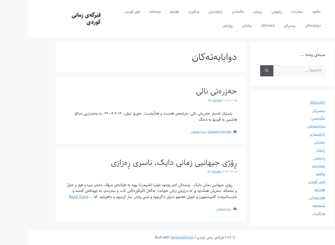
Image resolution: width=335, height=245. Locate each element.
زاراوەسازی (188, 11)
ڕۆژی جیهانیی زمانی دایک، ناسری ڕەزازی (146, 162)
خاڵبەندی (210, 11)
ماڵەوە (289, 11)
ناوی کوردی (105, 11)
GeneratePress (154, 237)
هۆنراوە (147, 11)
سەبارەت (270, 11)
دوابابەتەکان (285, 25)
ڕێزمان (230, 11)
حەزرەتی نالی (189, 91)
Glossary (240, 25)
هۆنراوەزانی (289, 197)
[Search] (239, 70)
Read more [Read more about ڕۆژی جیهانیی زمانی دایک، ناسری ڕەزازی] (51, 197)
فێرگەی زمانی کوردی (58, 18)
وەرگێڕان (166, 11)
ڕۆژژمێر (200, 25)
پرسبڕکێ (262, 25)
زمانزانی (220, 25)
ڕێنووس (249, 11)
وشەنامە (127, 11)
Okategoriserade (192, 131)
